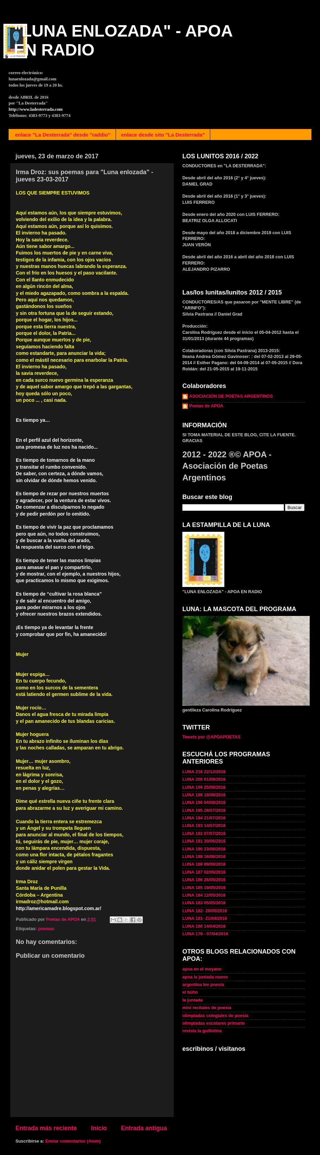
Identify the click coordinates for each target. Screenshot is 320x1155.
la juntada (192, 1000)
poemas (46, 928)
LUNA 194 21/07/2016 (204, 818)
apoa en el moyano (201, 969)
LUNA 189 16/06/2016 (204, 856)
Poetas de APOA (206, 406)
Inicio (99, 1128)
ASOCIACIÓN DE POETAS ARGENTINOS (231, 396)
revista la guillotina (202, 1030)
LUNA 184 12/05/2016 (204, 895)
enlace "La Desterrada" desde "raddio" (62, 135)
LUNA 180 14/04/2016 (204, 926)
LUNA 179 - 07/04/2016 (205, 934)
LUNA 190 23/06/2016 (204, 849)
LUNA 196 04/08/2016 (204, 802)
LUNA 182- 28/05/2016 (204, 910)
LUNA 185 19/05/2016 (204, 887)
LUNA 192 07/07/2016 (204, 833)
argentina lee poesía (203, 984)
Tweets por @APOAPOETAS (211, 737)
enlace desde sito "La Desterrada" (163, 135)
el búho (190, 992)
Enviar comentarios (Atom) (73, 1141)
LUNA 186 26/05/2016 (204, 879)
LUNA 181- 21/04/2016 (204, 918)
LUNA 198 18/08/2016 (204, 795)
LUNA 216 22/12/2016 (204, 771)
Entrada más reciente (46, 1128)
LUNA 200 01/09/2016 (204, 779)
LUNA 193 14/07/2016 (204, 825)
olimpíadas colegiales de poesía (215, 1015)
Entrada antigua (144, 1128)
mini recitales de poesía (206, 1007)
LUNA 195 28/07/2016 (204, 810)
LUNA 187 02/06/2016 (204, 872)
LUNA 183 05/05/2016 (204, 902)
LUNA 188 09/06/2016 (204, 864)
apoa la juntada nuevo (205, 977)
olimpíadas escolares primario (213, 1023)
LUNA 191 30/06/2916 (204, 841)
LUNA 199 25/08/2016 (204, 787)
